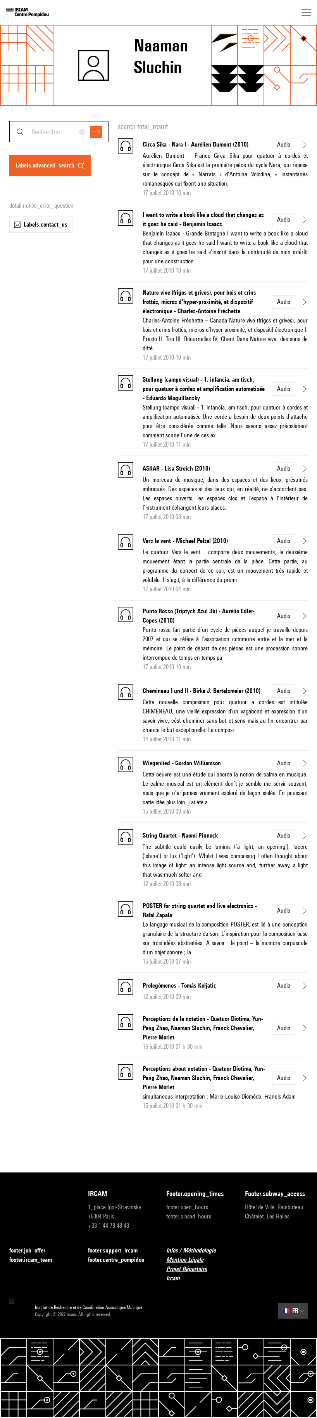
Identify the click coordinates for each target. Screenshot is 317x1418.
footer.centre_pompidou (119, 1260)
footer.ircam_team (35, 1260)
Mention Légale (189, 1260)
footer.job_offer (32, 1251)
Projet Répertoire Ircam (197, 1273)
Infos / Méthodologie (195, 1251)
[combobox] (59, 131)
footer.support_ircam (117, 1251)
